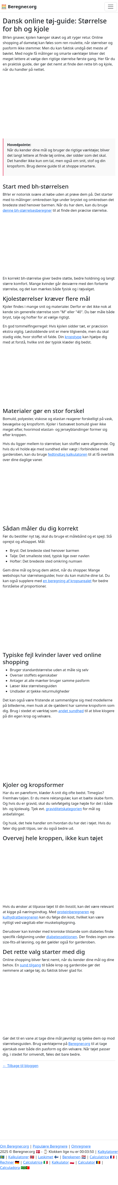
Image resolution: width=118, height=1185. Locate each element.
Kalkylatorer (108, 1151)
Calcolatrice (32, 1162)
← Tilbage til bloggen (20, 1065)
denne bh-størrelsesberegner (27, 210)
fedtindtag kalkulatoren (67, 454)
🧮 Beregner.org (19, 7)
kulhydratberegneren (20, 917)
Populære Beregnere (50, 1146)
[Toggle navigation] (110, 6)
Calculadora (10, 1167)
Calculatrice (99, 1157)
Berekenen (71, 1157)
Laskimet (45, 1157)
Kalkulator (60, 1162)
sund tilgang (30, 965)
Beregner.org (79, 1043)
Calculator (86, 1162)
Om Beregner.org (14, 1146)
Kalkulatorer (18, 1157)
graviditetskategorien (64, 808)
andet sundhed (71, 710)
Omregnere (81, 1146)
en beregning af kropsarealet (67, 580)
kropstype (73, 336)
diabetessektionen (61, 936)
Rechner (7, 1162)
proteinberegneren (73, 911)
